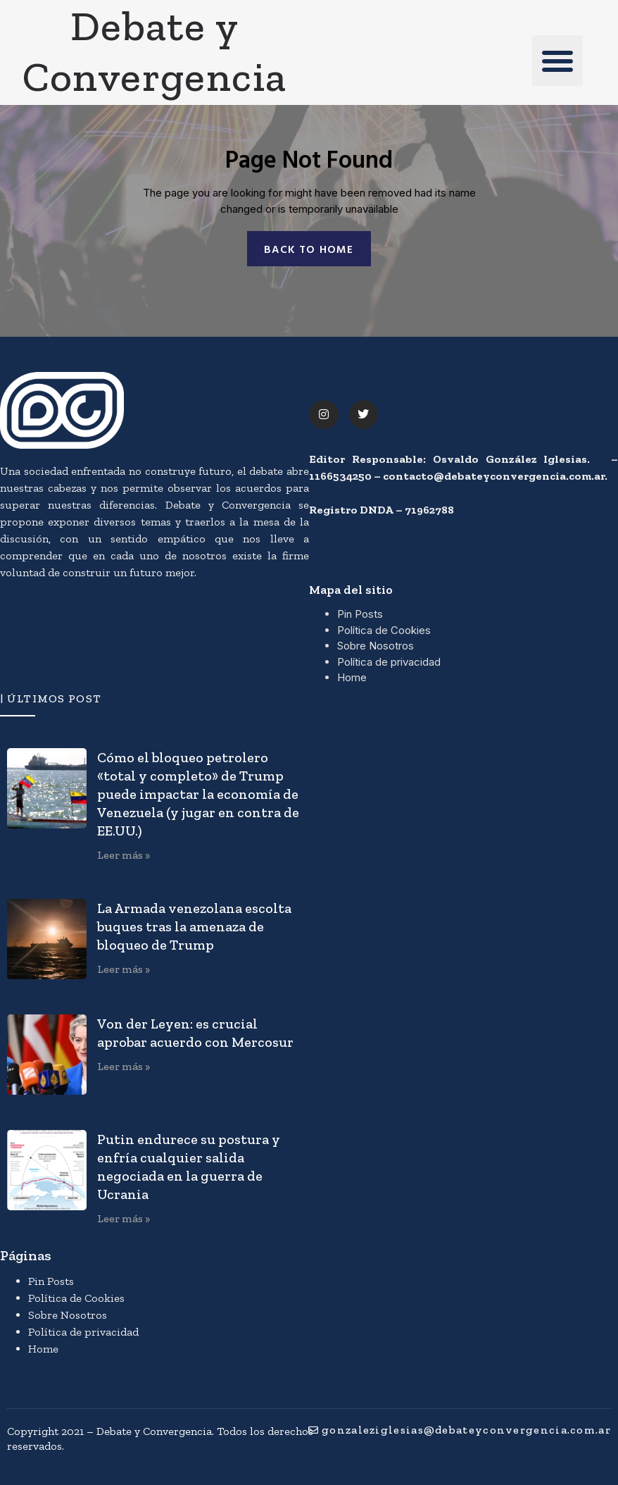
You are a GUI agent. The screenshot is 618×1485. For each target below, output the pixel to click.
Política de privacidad (389, 662)
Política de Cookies (384, 630)
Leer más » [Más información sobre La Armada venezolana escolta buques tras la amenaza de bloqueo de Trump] (123, 969)
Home (352, 678)
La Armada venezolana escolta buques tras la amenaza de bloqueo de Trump (194, 926)
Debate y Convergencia (155, 50)
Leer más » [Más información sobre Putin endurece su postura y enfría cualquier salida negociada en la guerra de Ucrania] (123, 1219)
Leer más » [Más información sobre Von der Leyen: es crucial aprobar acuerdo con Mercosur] (123, 1066)
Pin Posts (360, 614)
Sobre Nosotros (375, 646)
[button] (557, 60)
